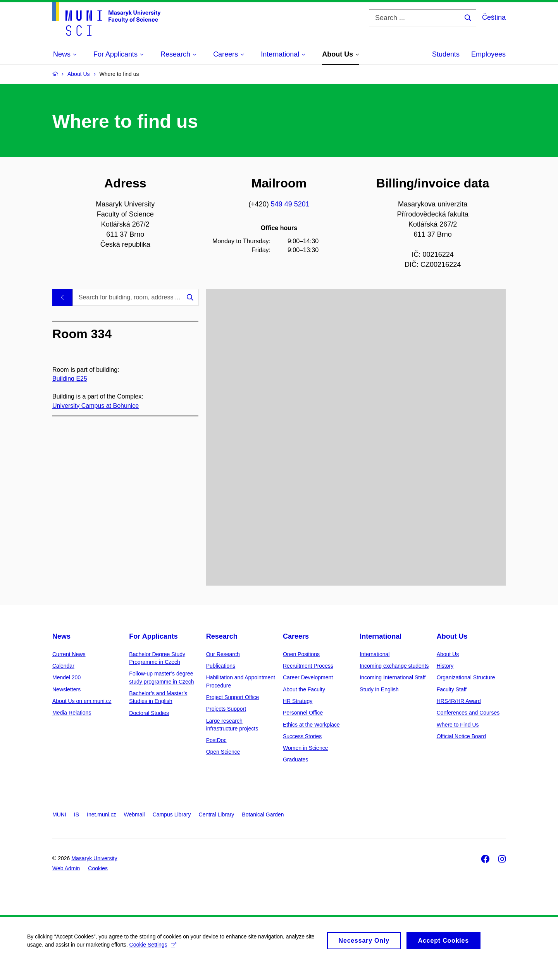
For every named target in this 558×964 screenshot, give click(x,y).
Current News (69, 654)
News (61, 636)
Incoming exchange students (394, 666)
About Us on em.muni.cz (82, 701)
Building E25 (69, 378)
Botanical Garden (263, 814)
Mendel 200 (66, 677)
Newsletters (66, 689)
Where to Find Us (458, 725)
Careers (296, 636)
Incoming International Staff (392, 677)
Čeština (494, 17)
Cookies (98, 868)
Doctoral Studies (149, 713)
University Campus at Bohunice (95, 405)
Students (446, 54)
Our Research (223, 654)
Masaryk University (94, 858)
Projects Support (226, 709)
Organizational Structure (466, 677)
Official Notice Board (461, 736)
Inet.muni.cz (101, 814)
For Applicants (153, 636)
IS (76, 814)
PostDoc (216, 740)
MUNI (59, 814)
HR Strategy (297, 701)
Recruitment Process (308, 666)
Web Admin (66, 868)
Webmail (134, 814)
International (380, 636)
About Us (452, 636)
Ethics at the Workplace (311, 725)
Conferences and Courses (468, 713)
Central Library (216, 814)
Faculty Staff (452, 689)
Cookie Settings (152, 949)
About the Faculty (304, 689)
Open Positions (301, 654)
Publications (221, 666)
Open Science (223, 752)
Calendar (63, 666)
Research (222, 636)
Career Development (308, 677)
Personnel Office (303, 713)
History (445, 666)
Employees (488, 54)
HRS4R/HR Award (459, 701)
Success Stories (302, 736)
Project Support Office (232, 697)
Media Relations (71, 713)
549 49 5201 (290, 204)
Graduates (295, 759)
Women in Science (305, 748)
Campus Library (172, 814)
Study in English (379, 689)
